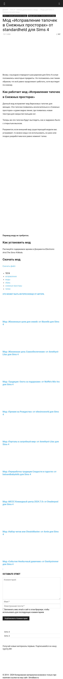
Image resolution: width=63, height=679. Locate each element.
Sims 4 (7, 632)
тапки (7, 289)
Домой (5, 10)
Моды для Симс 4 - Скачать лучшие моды (42, 16)
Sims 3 (7, 636)
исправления (11, 276)
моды (7, 280)
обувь (7, 283)
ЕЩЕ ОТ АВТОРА (37, 294)
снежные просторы (13, 286)
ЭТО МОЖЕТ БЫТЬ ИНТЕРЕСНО (16, 294)
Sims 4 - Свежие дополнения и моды (24, 10)
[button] (4, 3)
